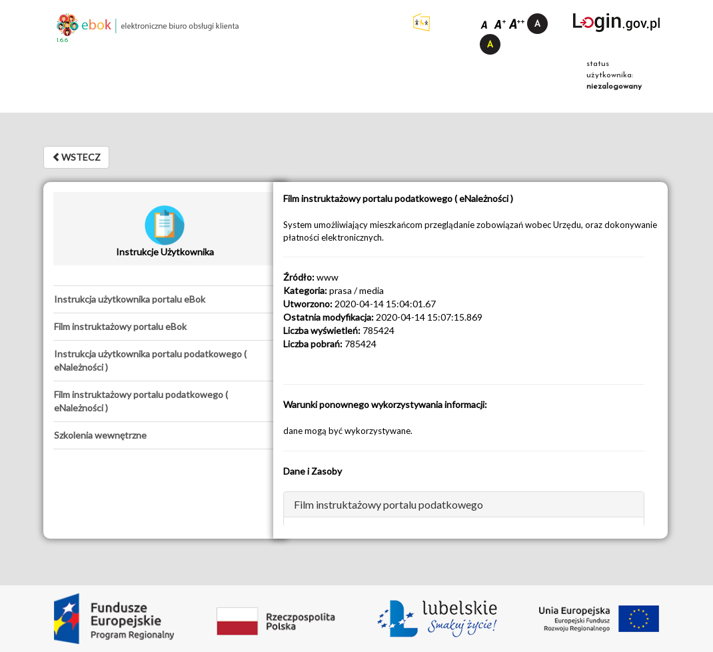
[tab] (164, 299)
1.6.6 (62, 40)
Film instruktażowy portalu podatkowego (388, 504)
